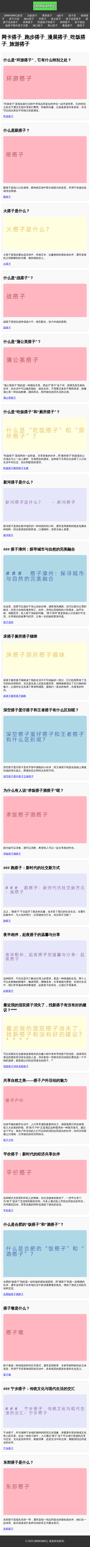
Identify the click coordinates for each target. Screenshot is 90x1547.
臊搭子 (81, 25)
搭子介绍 (14, 19)
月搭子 (42, 19)
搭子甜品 (80, 22)
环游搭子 (8, 116)
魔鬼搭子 (67, 25)
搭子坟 (72, 15)
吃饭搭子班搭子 (46, 22)
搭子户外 (8, 1140)
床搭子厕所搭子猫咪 (14, 696)
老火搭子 (56, 19)
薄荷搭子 (47, 15)
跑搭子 (7, 920)
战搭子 (7, 327)
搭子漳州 (8, 622)
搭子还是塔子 (73, 19)
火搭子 (7, 264)
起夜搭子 (8, 991)
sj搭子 (60, 15)
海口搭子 (38, 25)
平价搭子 (8, 1210)
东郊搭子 (8, 1528)
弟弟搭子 (28, 22)
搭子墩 (7, 1374)
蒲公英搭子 (9, 397)
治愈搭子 (32, 15)
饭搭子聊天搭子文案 (16, 25)
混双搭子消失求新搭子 (15, 1066)
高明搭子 (65, 22)
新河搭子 (8, 535)
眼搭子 (7, 196)
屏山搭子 (53, 25)
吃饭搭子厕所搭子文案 (15, 468)
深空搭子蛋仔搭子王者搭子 (18, 776)
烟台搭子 (29, 19)
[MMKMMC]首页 (13, 15)
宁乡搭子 (8, 1448)
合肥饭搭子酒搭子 (13, 1294)
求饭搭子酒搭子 (12, 853)
